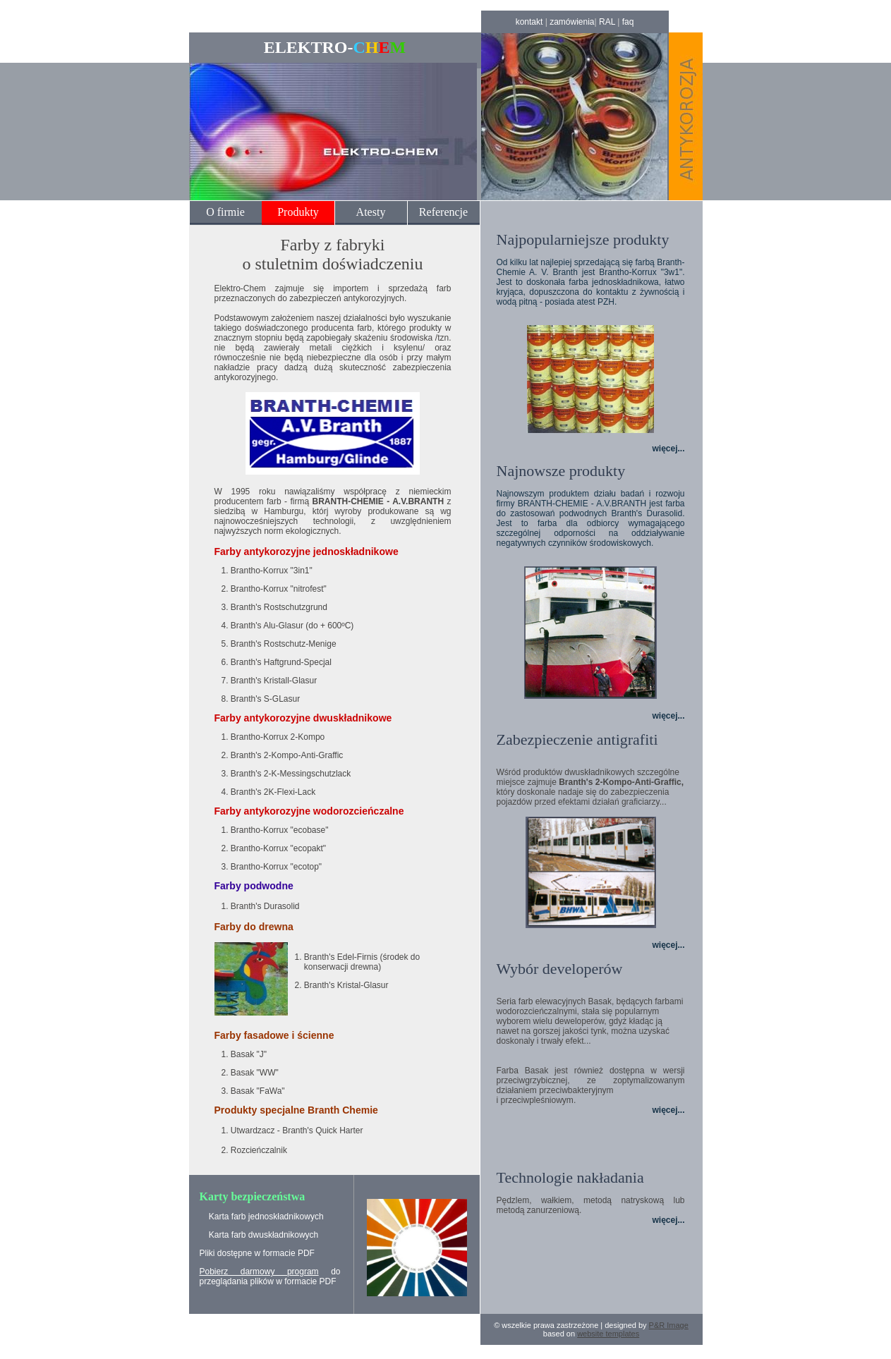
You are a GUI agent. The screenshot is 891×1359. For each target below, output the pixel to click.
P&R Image (669, 1325)
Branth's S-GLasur (265, 699)
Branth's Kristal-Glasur (346, 985)
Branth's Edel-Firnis (340, 957)
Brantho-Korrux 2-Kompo (278, 737)
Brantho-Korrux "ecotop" (276, 867)
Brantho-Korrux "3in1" (272, 570)
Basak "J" (249, 1054)
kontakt (529, 22)
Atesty (371, 212)
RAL (607, 22)
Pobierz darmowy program (259, 1271)
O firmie (225, 212)
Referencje (443, 212)
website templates (608, 1333)
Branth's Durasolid (265, 906)
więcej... (668, 448)
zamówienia (572, 22)
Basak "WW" (255, 1073)
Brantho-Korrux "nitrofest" (279, 589)
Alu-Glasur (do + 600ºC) (308, 625)
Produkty (298, 212)
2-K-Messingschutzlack (306, 774)
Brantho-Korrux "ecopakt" (278, 848)
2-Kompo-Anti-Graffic (303, 755)
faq (628, 22)
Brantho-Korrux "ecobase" (280, 830)
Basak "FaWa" (258, 1091)
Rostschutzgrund (294, 607)
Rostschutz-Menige (299, 644)
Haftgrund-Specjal (297, 662)
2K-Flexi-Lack (289, 792)
